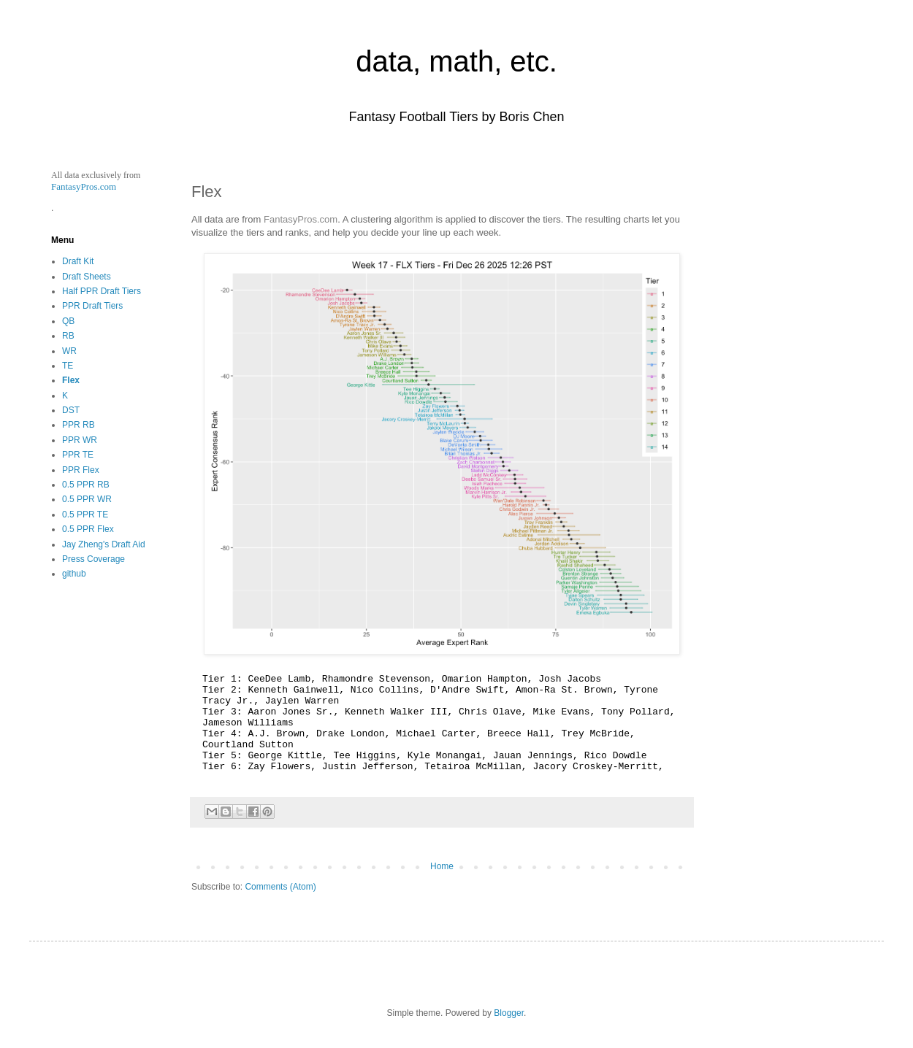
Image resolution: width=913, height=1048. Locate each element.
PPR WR (79, 440)
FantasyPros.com (300, 219)
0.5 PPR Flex (88, 529)
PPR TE (77, 455)
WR (69, 351)
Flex (71, 380)
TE (67, 366)
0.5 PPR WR (87, 499)
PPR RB (78, 425)
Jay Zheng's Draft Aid (103, 544)
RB (68, 336)
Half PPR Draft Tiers (101, 291)
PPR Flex (80, 470)
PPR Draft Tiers (92, 306)
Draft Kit (77, 261)
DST (71, 410)
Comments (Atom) (280, 887)
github (74, 574)
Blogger (509, 1013)
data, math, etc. (456, 61)
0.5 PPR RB (86, 484)
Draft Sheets (86, 276)
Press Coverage (93, 559)
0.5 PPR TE (85, 514)
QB (68, 321)
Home (442, 866)
